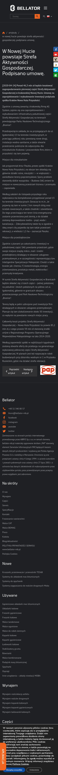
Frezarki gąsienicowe (11, 613)
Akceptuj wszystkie (14, 770)
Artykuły (13, 32)
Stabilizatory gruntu (11, 648)
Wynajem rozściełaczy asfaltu (15, 694)
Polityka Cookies (9, 553)
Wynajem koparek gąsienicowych (17, 707)
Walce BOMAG (8, 527)
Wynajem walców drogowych (15, 698)
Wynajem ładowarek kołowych (16, 712)
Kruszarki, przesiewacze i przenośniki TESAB (22, 572)
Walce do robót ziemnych (14, 631)
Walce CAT (7, 523)
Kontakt (5, 514)
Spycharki (6, 666)
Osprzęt (5, 671)
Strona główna (3, 33)
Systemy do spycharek (12, 581)
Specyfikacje (8, 509)
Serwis (5, 505)
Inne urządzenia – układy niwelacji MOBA (21, 675)
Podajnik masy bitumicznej (14, 662)
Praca (4, 532)
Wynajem (6, 496)
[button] (37, 16)
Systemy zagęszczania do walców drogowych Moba (25, 585)
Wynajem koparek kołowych (15, 703)
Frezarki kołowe (9, 617)
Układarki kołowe (10, 608)
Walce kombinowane (11, 657)
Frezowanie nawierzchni (13, 518)
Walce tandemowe (10, 622)
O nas (5, 492)
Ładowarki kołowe (10, 644)
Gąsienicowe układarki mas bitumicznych (21, 604)
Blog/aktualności (10, 541)
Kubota (5, 536)
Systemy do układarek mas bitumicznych (20, 576)
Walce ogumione (10, 626)
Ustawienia (34, 770)
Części (5, 500)
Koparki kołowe (9, 635)
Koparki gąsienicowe (11, 639)
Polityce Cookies (20, 764)
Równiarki (6, 653)
